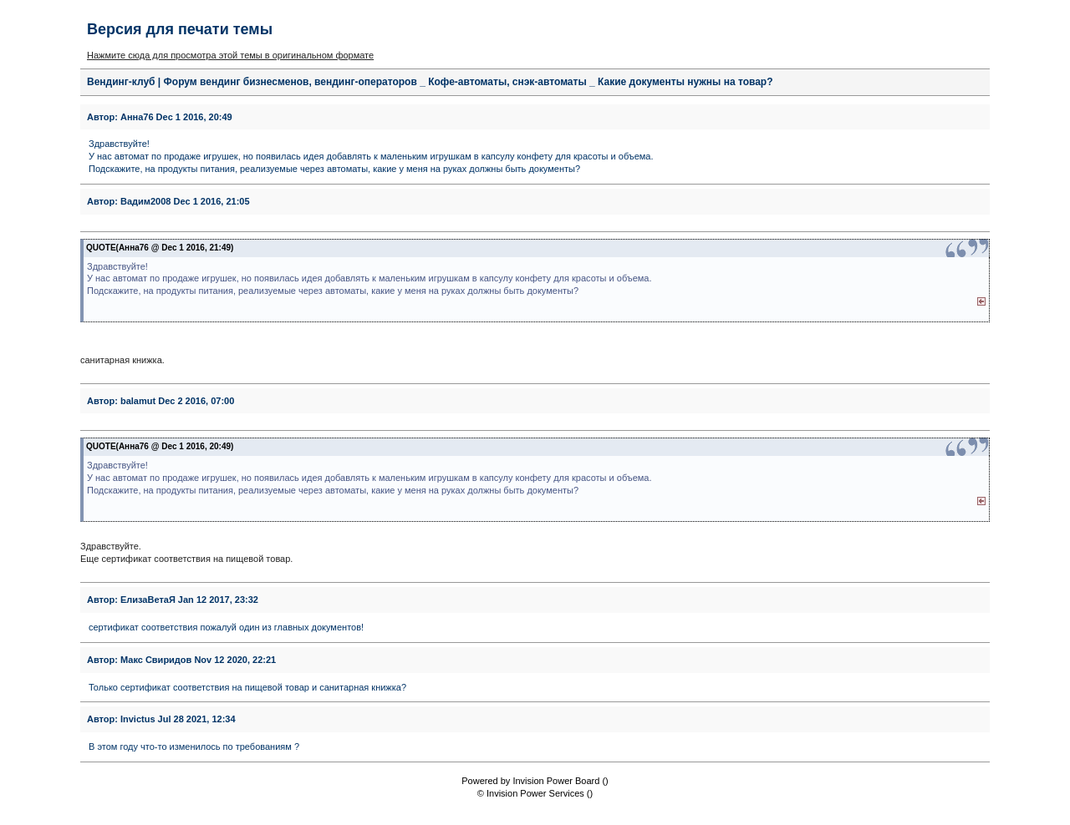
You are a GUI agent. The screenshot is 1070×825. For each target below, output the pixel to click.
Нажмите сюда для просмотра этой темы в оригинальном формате (230, 55)
